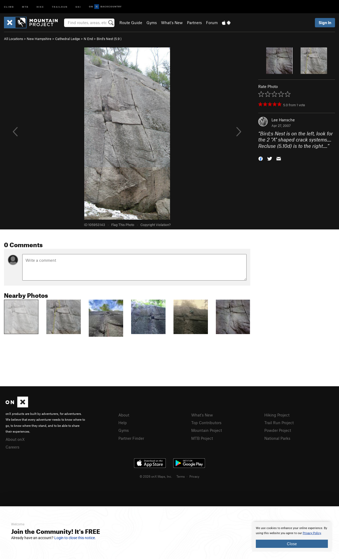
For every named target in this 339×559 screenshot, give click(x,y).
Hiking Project (276, 414)
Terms (180, 476)
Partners (194, 22)
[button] (260, 158)
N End (88, 39)
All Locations (13, 39)
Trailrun (60, 6)
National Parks (277, 438)
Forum (212, 22)
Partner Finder (131, 438)
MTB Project (202, 438)
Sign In (325, 22)
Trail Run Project (279, 422)
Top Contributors (206, 422)
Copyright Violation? (155, 225)
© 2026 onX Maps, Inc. (156, 476)
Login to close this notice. (75, 538)
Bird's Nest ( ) (109, 39)
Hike (40, 6)
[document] (292, 537)
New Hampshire (39, 39)
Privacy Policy (312, 533)
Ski (78, 6)
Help (122, 422)
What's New (172, 22)
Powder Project (277, 430)
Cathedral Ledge (67, 39)
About (123, 414)
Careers (12, 447)
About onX (15, 439)
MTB (25, 6)
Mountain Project (206, 430)
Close (292, 543)
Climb (9, 6)
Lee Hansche (283, 119)
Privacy (194, 476)
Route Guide (130, 22)
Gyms (151, 22)
